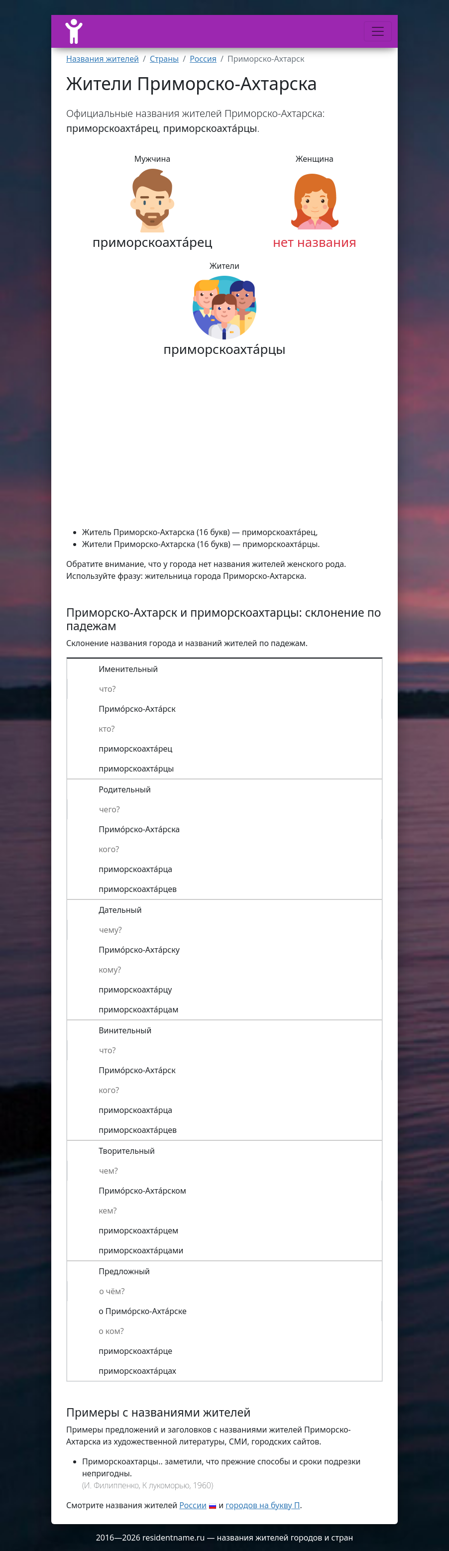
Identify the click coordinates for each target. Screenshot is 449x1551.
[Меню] (378, 31)
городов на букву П (262, 1505)
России (193, 1505)
